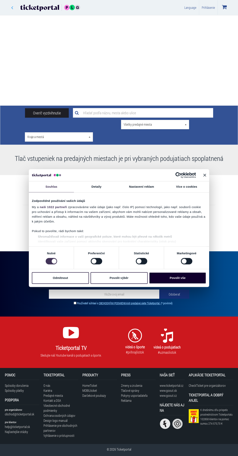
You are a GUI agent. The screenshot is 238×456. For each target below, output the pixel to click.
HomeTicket (89, 385)
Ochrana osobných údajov (59, 415)
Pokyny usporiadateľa (134, 395)
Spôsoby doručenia (16, 385)
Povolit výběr (119, 278)
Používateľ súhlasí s (124, 303)
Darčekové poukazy (94, 395)
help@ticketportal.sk (17, 427)
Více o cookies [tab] (186, 186)
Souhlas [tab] (51, 186)
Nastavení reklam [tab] (141, 186)
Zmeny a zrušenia (131, 385)
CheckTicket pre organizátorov (207, 385)
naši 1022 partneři (53, 207)
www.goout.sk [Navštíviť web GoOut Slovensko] (168, 390)
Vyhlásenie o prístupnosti (58, 435)
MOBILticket (89, 390)
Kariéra (47, 390)
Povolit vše (178, 278)
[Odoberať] (174, 294)
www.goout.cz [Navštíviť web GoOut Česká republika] (168, 395)
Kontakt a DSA (52, 400)
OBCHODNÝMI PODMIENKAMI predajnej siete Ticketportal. (130, 303)
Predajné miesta (53, 395)
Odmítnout (60, 278)
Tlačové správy (130, 390)
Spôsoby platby (14, 390)
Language (190, 7)
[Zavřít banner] (204, 175)
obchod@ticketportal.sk (19, 414)
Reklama (126, 400)
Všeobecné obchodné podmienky (56, 408)
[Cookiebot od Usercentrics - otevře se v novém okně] (178, 175)
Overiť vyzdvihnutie (47, 112)
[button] (155, 124)
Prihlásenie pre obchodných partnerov (60, 428)
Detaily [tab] (97, 186)
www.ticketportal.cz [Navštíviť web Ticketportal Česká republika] (171, 385)
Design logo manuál (55, 420)
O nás (46, 385)
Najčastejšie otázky (16, 432)
